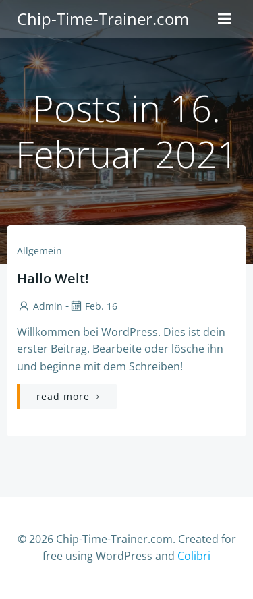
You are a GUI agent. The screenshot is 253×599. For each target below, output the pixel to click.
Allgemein (39, 250)
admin (40, 306)
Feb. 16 (93, 306)
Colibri (193, 555)
